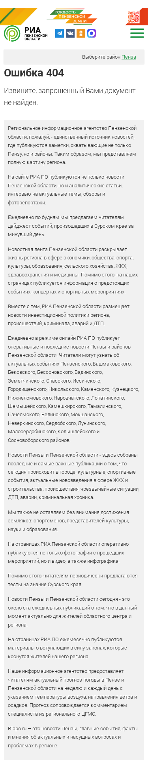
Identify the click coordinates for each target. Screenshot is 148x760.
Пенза (129, 56)
